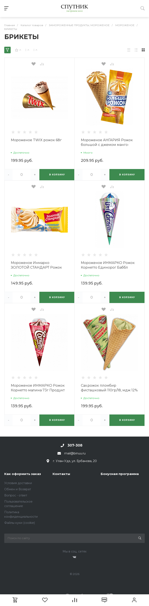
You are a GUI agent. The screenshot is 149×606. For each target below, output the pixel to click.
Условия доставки (18, 483)
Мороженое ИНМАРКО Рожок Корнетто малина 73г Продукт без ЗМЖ (38, 390)
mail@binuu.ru (75, 453)
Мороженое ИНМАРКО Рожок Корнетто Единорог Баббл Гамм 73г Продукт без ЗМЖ (108, 267)
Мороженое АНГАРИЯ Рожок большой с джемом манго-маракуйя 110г (107, 144)
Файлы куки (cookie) (19, 523)
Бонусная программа (120, 474)
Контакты (61, 474)
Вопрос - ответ (15, 495)
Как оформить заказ (22, 474)
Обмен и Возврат (17, 489)
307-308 (74, 445)
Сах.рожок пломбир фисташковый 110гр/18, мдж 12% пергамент (109, 390)
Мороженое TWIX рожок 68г (36, 140)
